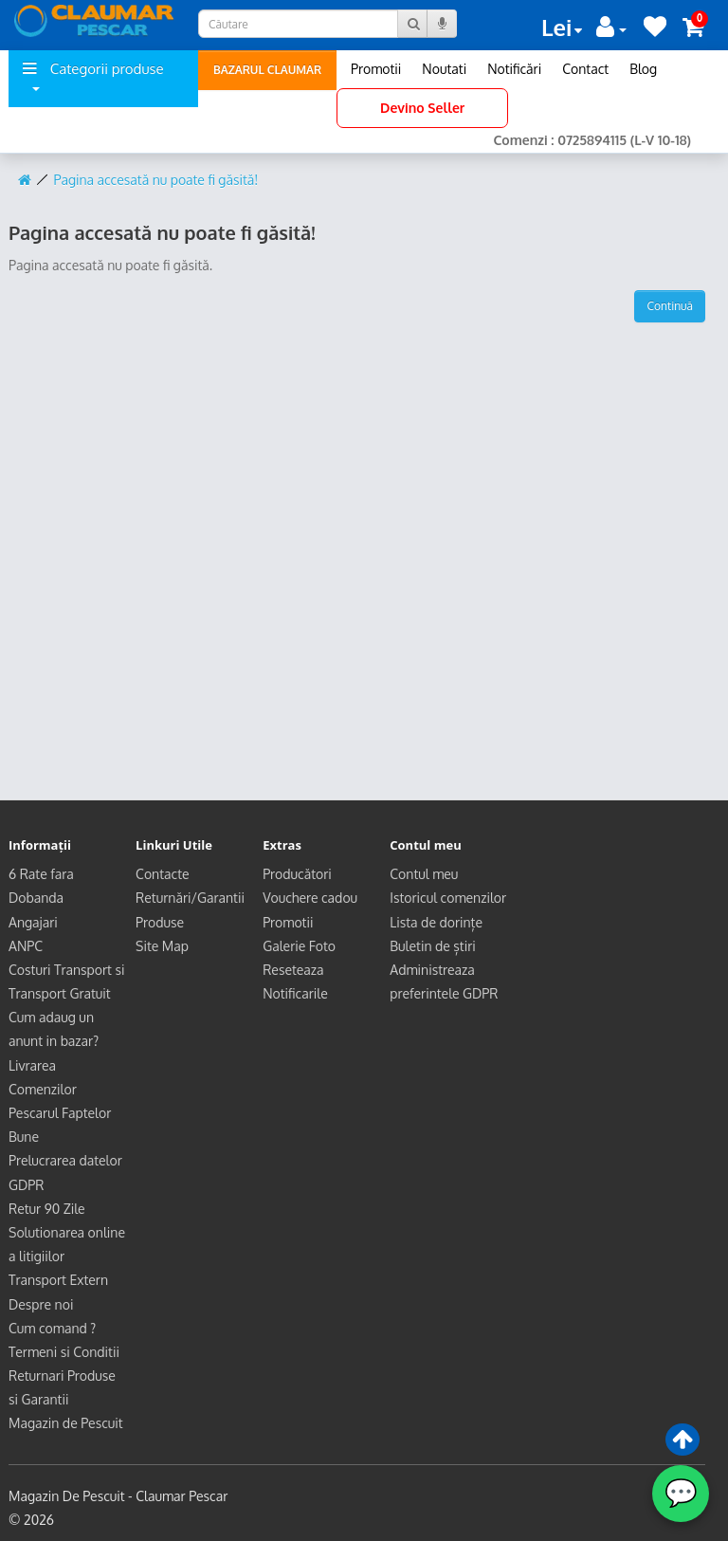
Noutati (444, 69)
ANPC (26, 946)
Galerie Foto (299, 946)
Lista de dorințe (436, 922)
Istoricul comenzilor (448, 898)
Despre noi (41, 1304)
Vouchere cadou (310, 898)
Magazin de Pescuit (66, 1423)
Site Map (162, 946)
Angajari (33, 922)
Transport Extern (58, 1280)
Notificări (514, 69)
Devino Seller (422, 108)
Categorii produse (93, 75)
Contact (585, 69)
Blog (643, 69)
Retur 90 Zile (47, 1209)
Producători (297, 874)
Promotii (376, 69)
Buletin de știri (433, 946)
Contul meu (424, 874)
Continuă (669, 306)
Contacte (162, 874)
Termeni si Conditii (64, 1352)
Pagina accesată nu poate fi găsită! (156, 180)
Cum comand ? (52, 1328)
